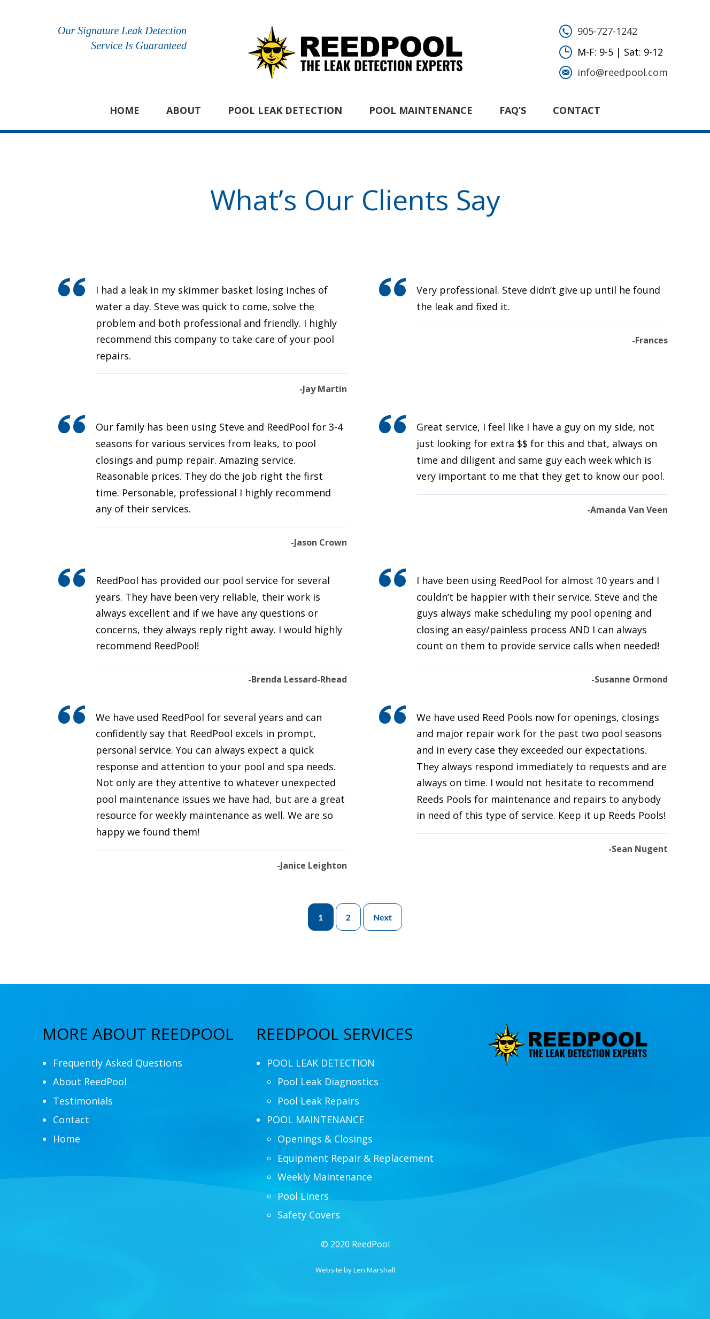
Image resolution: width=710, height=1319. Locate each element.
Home (125, 110)
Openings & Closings (325, 1138)
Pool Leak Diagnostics (328, 1081)
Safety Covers (308, 1214)
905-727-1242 (607, 31)
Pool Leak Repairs (318, 1100)
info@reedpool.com (622, 72)
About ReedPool (90, 1081)
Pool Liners (303, 1196)
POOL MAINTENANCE (421, 110)
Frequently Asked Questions (117, 1062)
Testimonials (83, 1100)
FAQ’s (512, 110)
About (183, 110)
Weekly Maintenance (324, 1176)
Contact (576, 110)
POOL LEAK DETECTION (285, 110)
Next (382, 917)
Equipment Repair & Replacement (355, 1158)
